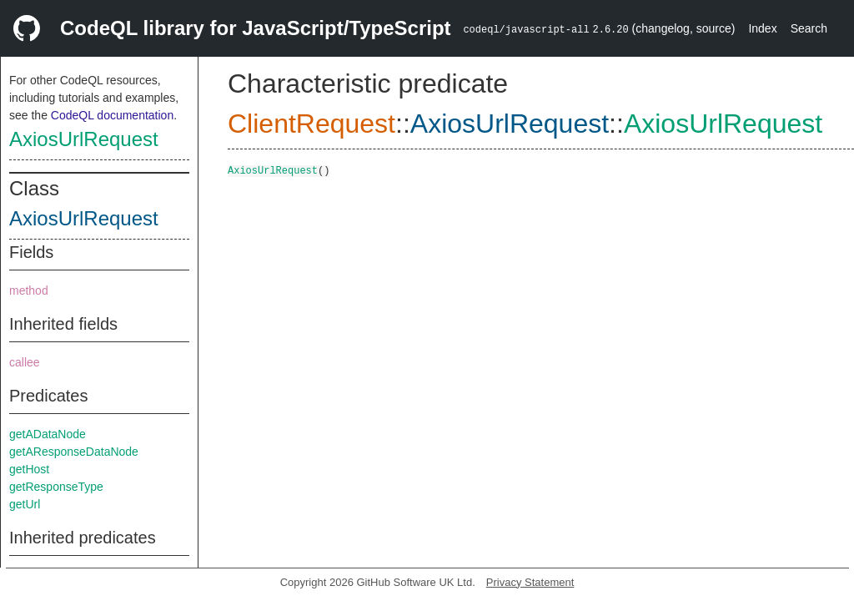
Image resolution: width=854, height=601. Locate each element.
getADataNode (47, 434)
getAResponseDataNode (73, 451)
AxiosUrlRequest (83, 139)
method (28, 290)
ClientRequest (311, 124)
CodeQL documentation (112, 115)
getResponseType (56, 486)
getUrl (24, 504)
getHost (29, 469)
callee (24, 362)
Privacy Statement (530, 582)
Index (762, 28)
